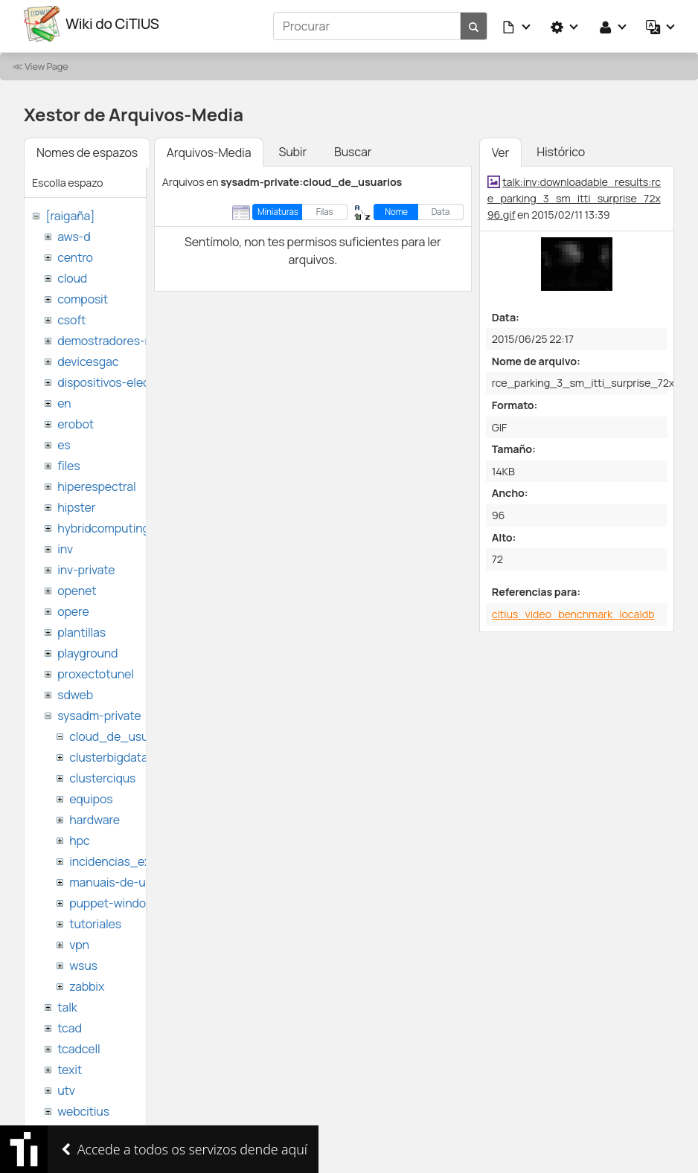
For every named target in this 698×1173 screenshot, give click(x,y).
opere (73, 607)
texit (69, 1065)
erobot (75, 419)
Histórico (561, 147)
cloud (72, 274)
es (63, 440)
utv (66, 1086)
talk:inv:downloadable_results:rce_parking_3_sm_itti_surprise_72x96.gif (574, 193)
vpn (79, 940)
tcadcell (78, 1044)
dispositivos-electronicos (125, 378)
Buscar (352, 147)
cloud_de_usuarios (122, 732)
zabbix (86, 982)
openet (76, 586)
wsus (83, 961)
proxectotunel (95, 669)
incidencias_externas (127, 857)
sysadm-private (99, 711)
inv (65, 544)
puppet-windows (115, 898)
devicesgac (87, 357)
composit (82, 294)
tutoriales (95, 919)
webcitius (83, 1107)
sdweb (75, 690)
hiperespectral (96, 482)
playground (87, 648)
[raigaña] (70, 211)
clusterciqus (102, 773)
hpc (79, 836)
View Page (46, 61)
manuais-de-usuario (124, 878)
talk (67, 1002)
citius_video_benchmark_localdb (573, 609)
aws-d (73, 232)
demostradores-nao (111, 336)
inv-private (86, 565)
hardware (94, 815)
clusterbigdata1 (111, 753)
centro (75, 253)
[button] (517, 24)
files (68, 461)
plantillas (81, 628)
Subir (292, 147)
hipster (76, 503)
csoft (71, 315)
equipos (90, 794)
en (64, 399)
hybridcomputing (103, 523)
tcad (69, 1023)
